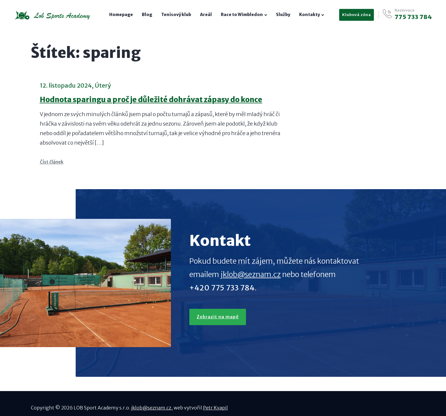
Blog (147, 14)
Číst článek (52, 162)
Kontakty (309, 14)
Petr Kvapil (215, 408)
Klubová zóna (356, 14)
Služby (283, 14)
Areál (206, 14)
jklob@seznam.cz (250, 274)
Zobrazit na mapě (218, 316)
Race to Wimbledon (242, 14)
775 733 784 (413, 16)
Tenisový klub (176, 14)
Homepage (121, 14)
